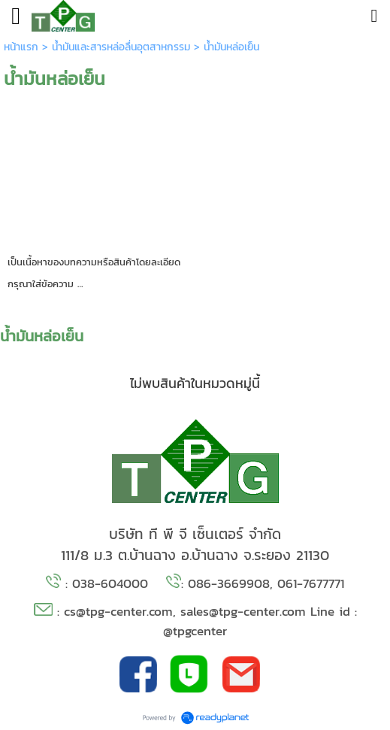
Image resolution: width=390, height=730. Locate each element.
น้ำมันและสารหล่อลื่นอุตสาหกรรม (121, 47)
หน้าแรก (21, 47)
